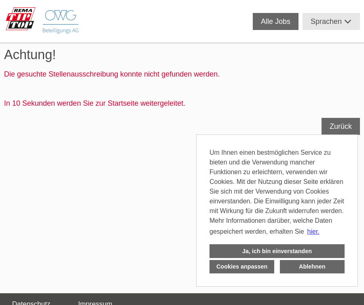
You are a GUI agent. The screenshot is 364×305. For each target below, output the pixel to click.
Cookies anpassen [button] (241, 266)
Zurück (341, 126)
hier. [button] (313, 231)
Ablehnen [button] (312, 266)
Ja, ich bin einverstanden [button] (277, 251)
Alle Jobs (275, 21)
